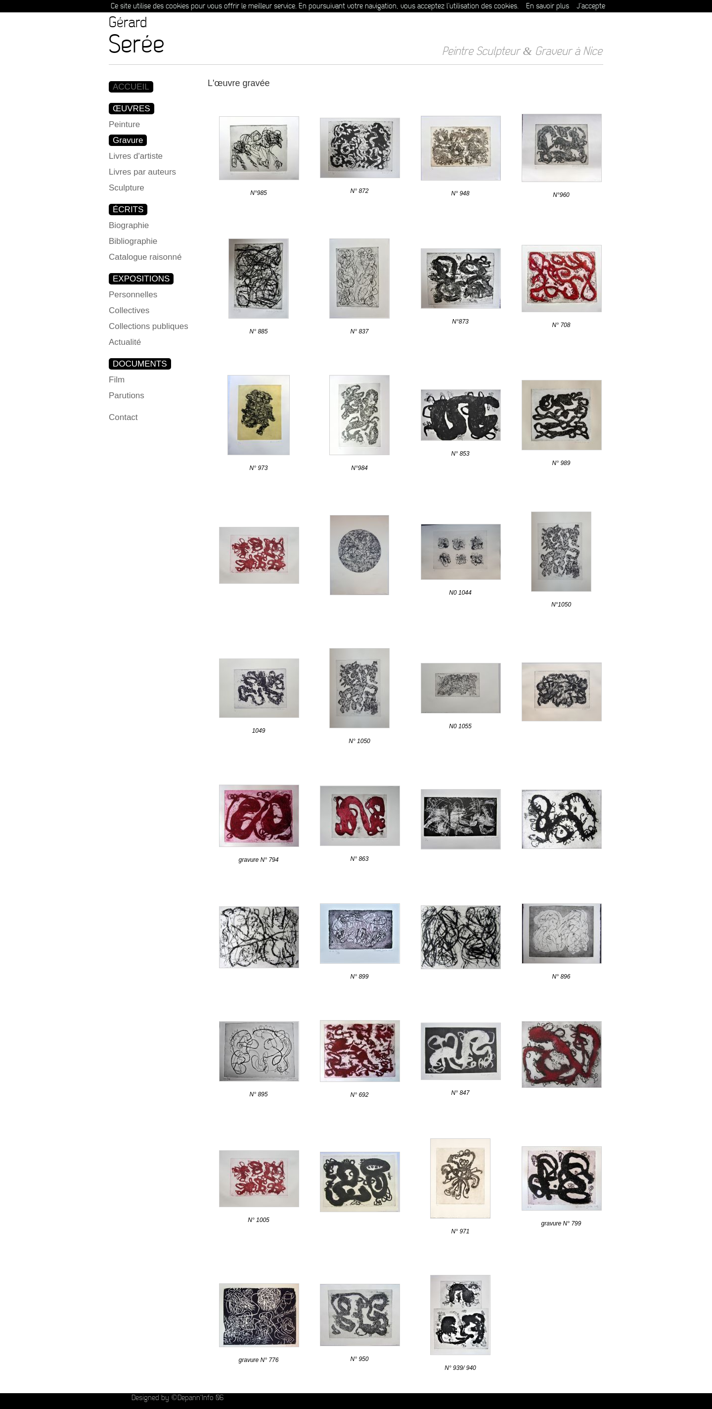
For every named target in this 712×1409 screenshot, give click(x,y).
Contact (123, 417)
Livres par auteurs (142, 172)
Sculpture (126, 187)
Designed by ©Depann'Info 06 (177, 1398)
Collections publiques (148, 326)
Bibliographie (133, 241)
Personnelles (133, 294)
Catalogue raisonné (145, 257)
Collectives (129, 310)
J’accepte (591, 6)
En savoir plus (547, 6)
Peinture (124, 124)
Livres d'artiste (136, 156)
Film (117, 379)
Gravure (128, 140)
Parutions (126, 395)
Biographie (129, 225)
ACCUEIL (131, 87)
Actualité (125, 342)
